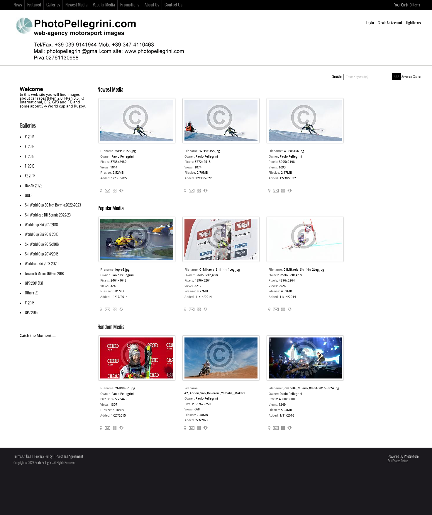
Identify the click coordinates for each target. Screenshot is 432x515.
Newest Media (76, 5)
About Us (152, 5)
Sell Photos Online (398, 461)
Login (370, 23)
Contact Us (173, 5)
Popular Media (104, 5)
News (17, 5)
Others (29, 293)
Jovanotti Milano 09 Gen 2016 (44, 274)
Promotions (129, 5)
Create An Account (390, 23)
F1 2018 (29, 156)
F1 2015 (29, 303)
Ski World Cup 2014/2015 (41, 254)
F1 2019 (29, 166)
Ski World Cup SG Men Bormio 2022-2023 (53, 205)
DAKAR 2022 (33, 186)
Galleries (53, 5)
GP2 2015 (31, 313)
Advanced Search (411, 77)
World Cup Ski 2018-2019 (41, 234)
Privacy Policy (43, 456)
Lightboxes (413, 23)
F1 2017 (29, 137)
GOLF (28, 195)
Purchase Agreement (69, 456)
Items (415, 5)
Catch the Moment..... (38, 336)
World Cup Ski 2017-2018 (41, 225)
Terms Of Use (22, 456)
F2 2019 (30, 176)
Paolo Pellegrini (43, 463)
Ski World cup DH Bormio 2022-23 (48, 215)
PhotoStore (411, 456)
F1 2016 (29, 146)
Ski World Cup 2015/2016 (42, 244)
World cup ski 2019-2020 (42, 264)
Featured (34, 5)
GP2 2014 (31, 283)
